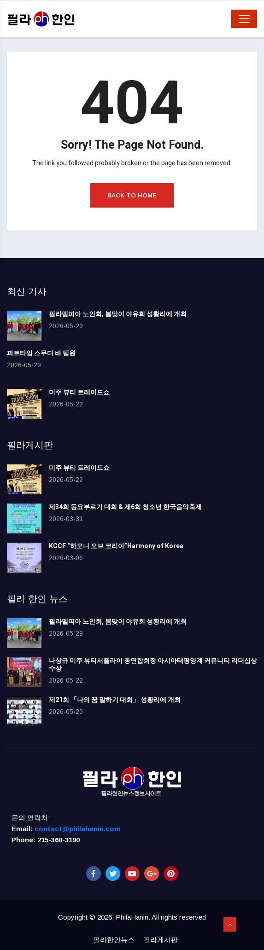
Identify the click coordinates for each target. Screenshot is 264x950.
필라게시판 (160, 940)
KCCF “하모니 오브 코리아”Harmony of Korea (116, 546)
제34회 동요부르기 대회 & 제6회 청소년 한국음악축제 (125, 507)
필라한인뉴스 (114, 940)
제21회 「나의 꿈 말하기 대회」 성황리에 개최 (115, 700)
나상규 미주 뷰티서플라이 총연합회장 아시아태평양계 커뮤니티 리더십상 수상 (153, 664)
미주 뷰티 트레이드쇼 (79, 392)
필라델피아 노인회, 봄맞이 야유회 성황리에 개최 (118, 314)
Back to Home (132, 195)
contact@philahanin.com (78, 829)
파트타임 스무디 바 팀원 (41, 353)
